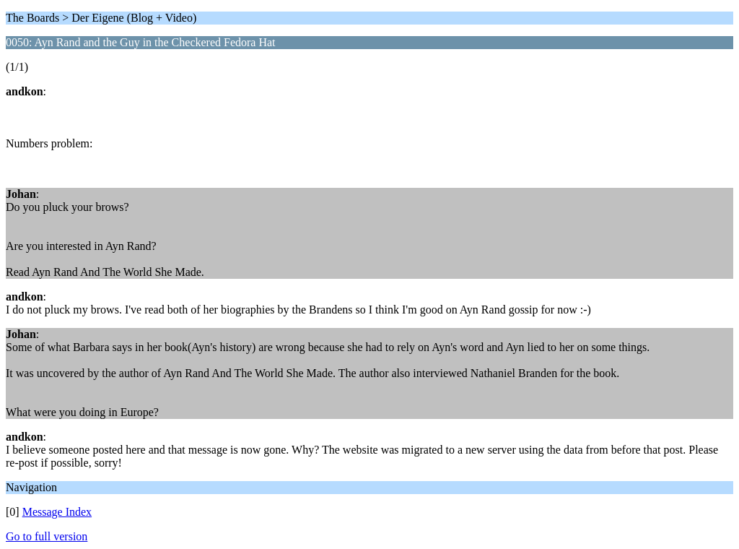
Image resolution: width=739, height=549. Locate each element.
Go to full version (46, 536)
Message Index (57, 512)
